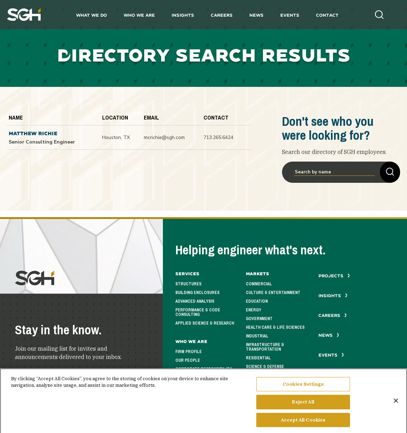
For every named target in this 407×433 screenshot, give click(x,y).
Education (257, 301)
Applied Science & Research (204, 323)
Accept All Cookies (303, 422)
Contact (327, 15)
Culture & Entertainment (273, 292)
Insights (183, 15)
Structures (188, 284)
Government (259, 318)
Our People (187, 360)
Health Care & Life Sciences (275, 327)
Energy (253, 310)
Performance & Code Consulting (197, 312)
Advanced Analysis (194, 301)
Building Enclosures (197, 292)
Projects (334, 275)
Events (289, 15)
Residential (258, 358)
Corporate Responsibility (203, 369)
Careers (222, 15)
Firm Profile (188, 352)
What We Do (91, 15)
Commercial (259, 284)
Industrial (257, 336)
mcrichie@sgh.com (164, 137)
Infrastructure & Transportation (265, 347)
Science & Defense (265, 366)
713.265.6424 (218, 137)
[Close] (396, 402)
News (256, 15)
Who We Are (139, 15)
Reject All (303, 404)
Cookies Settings (303, 387)
